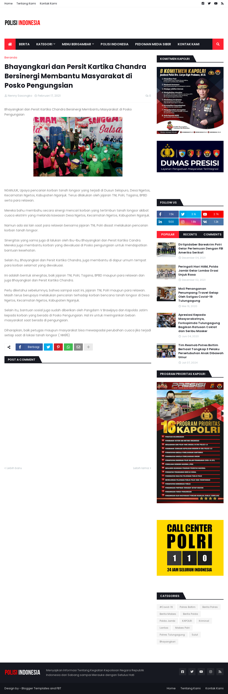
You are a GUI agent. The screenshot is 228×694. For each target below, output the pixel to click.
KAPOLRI (187, 621)
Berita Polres (210, 607)
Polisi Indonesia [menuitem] (114, 44)
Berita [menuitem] (24, 44)
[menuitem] (10, 44)
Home (8, 3)
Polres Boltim (187, 607)
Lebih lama (141, 468)
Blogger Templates (35, 688)
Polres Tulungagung (172, 634)
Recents (190, 234)
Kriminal (204, 621)
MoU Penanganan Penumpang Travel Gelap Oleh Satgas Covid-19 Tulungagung (198, 295)
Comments (213, 234)
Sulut (195, 634)
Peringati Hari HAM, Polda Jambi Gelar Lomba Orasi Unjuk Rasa (198, 271)
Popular (168, 234)
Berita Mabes (168, 614)
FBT (59, 688)
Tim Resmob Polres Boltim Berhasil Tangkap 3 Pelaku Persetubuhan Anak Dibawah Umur (201, 351)
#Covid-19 (166, 607)
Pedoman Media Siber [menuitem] (153, 44)
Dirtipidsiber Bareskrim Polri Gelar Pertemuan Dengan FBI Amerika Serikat (200, 249)
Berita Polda (190, 614)
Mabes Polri (182, 628)
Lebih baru (14, 468)
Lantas (164, 628)
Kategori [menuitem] (44, 44)
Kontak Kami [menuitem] (189, 44)
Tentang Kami (26, 3)
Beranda (10, 57)
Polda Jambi (167, 621)
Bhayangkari (167, 641)
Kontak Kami (48, 3)
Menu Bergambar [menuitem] (76, 44)
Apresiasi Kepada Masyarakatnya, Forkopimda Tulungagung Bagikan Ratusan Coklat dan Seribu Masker (199, 323)
